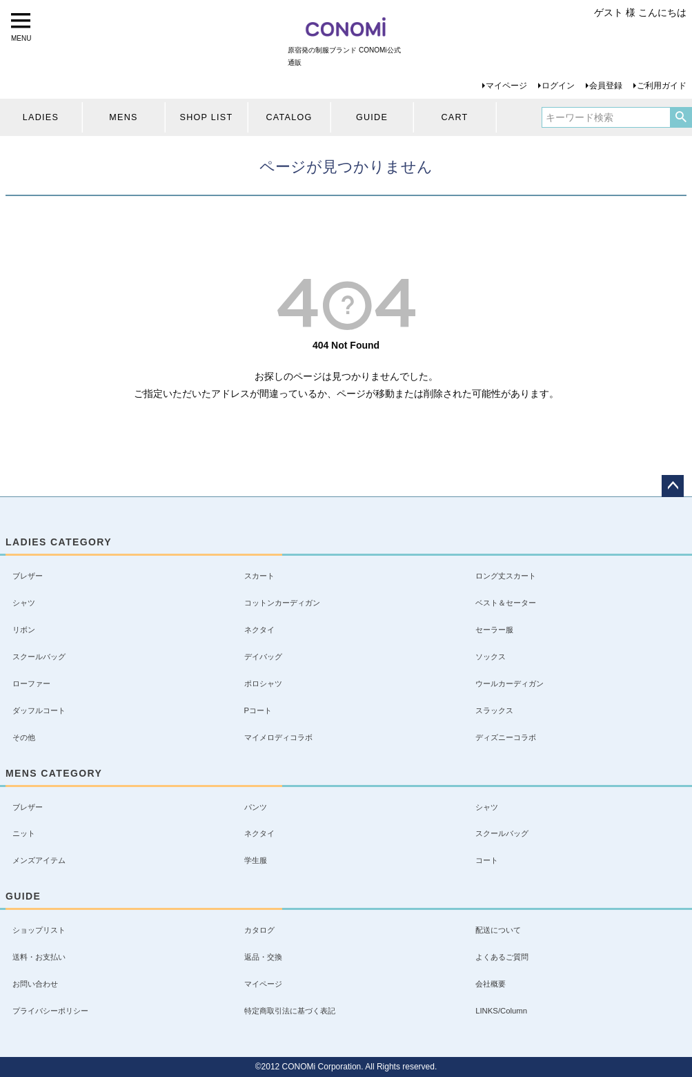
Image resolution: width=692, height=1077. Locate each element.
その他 (23, 737)
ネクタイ (259, 629)
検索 (680, 117)
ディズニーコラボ (505, 737)
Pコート (258, 710)
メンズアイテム (39, 860)
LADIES (41, 117)
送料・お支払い (39, 957)
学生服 (255, 860)
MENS (123, 117)
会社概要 (490, 984)
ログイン (558, 85)
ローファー (31, 683)
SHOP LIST (206, 117)
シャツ (23, 603)
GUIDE (372, 117)
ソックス (490, 656)
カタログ (259, 930)
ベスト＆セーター (505, 603)
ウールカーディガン (509, 683)
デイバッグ (263, 656)
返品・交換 (263, 957)
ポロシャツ (263, 683)
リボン (23, 629)
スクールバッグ (39, 656)
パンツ (255, 807)
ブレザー (27, 576)
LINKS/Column (501, 1011)
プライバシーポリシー (50, 1011)
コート (486, 860)
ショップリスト (39, 930)
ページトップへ (673, 486)
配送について (498, 930)
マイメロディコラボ (278, 737)
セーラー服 (494, 629)
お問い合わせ (35, 984)
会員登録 (605, 85)
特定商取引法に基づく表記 (289, 1011)
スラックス (494, 710)
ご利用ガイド (661, 85)
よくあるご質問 (501, 957)
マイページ (506, 85)
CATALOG (289, 117)
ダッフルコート (39, 710)
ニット (23, 833)
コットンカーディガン (282, 603)
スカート (259, 576)
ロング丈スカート (505, 576)
